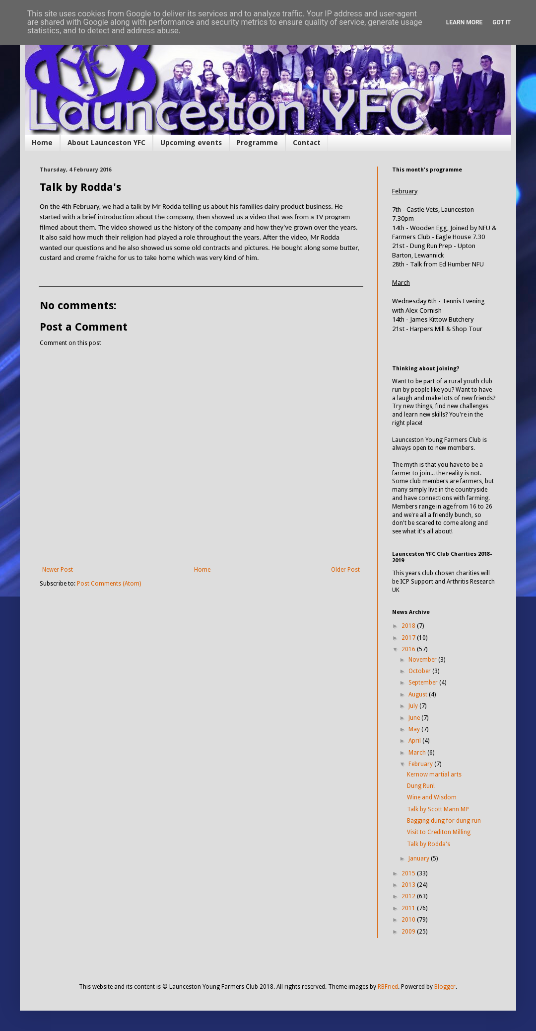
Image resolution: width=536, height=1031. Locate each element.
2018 (409, 625)
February (421, 764)
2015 (409, 873)
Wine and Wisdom (432, 797)
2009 (409, 931)
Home (42, 143)
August (418, 694)
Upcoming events (191, 143)
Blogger (445, 986)
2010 (409, 919)
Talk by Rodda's (428, 844)
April (415, 740)
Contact (307, 143)
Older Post (345, 569)
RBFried (388, 986)
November (423, 659)
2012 (409, 896)
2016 (409, 649)
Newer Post (57, 569)
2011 (409, 908)
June (414, 717)
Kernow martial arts (434, 774)
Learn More (464, 22)
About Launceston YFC (106, 143)
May (414, 729)
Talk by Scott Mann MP (438, 809)
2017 (409, 637)
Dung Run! (421, 785)
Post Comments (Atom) (109, 583)
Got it (501, 22)
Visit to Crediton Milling (438, 832)
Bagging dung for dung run (444, 820)
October (420, 671)
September (423, 682)
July (413, 705)
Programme (257, 143)
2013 (409, 884)
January (419, 858)
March (417, 752)
